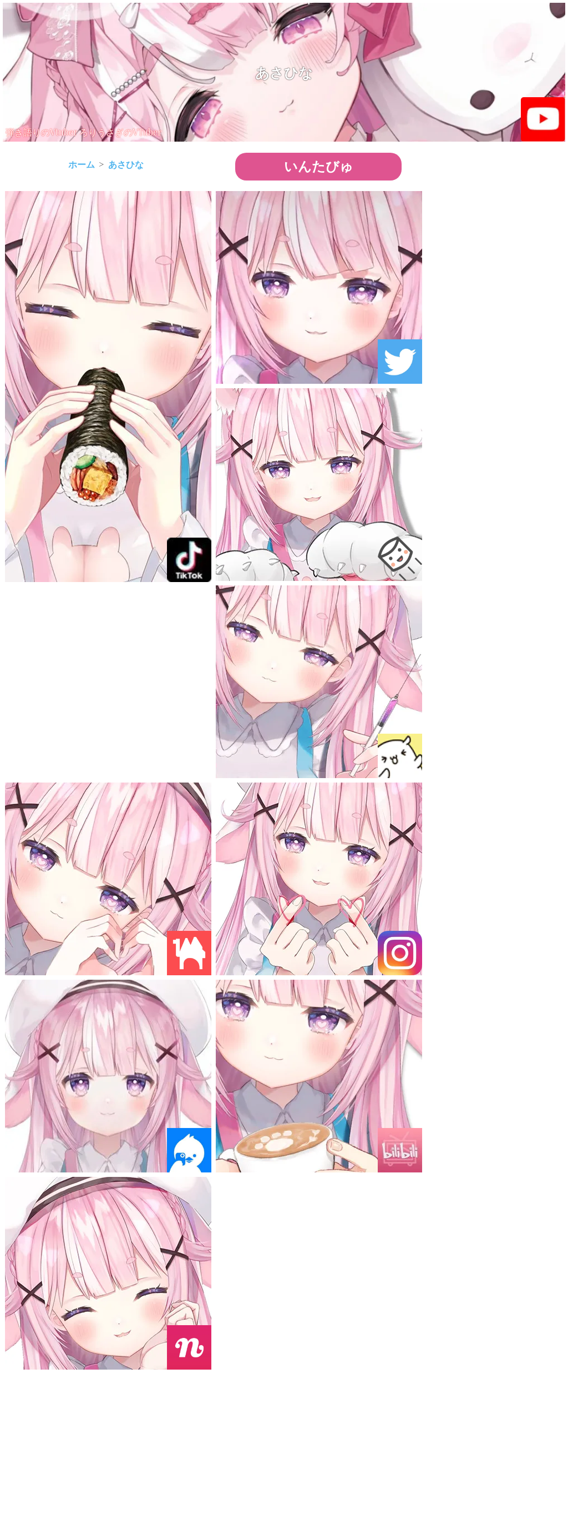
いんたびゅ (318, 166)
